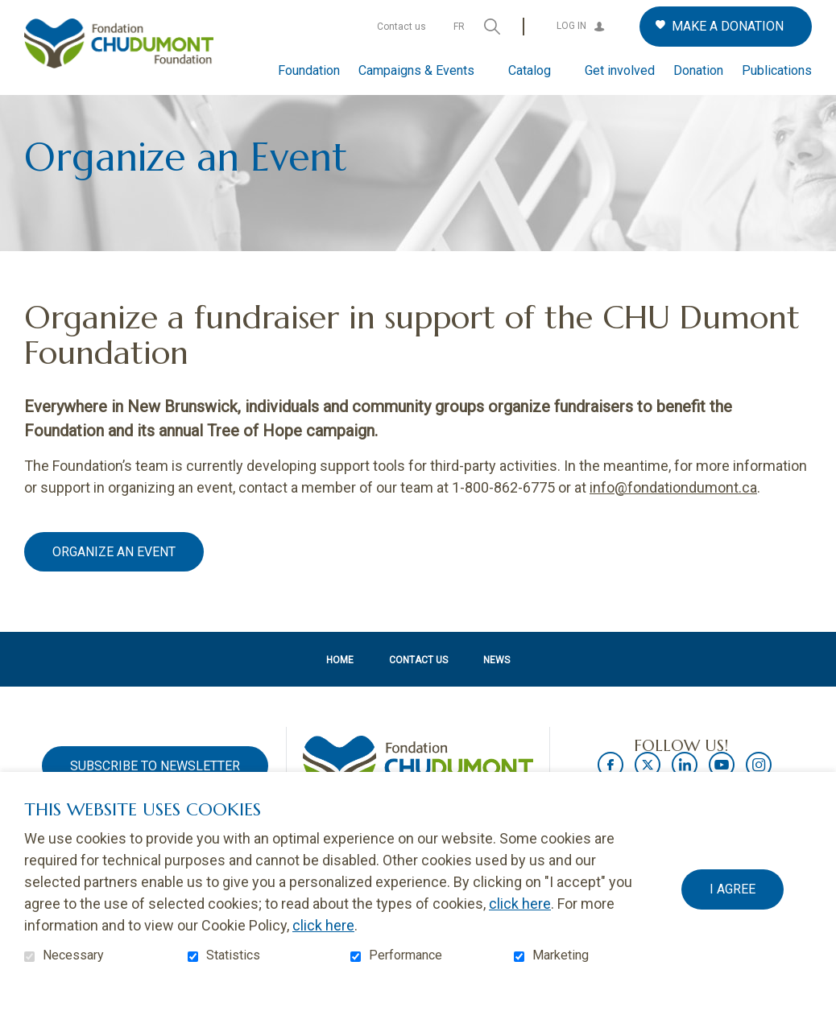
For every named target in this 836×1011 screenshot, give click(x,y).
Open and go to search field (492, 26)
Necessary (73, 955)
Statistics (233, 955)
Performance (405, 955)
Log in (571, 25)
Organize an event (114, 577)
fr (459, 26)
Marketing (560, 955)
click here (520, 903)
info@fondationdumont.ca (673, 513)
